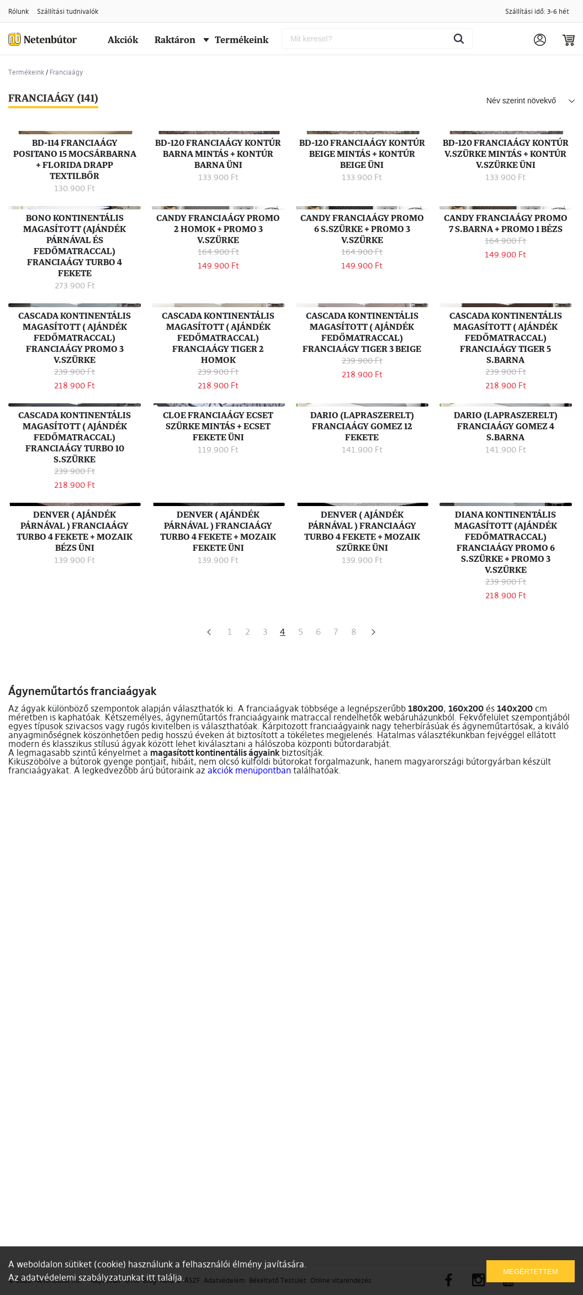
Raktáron (175, 39)
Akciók (123, 39)
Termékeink (236, 39)
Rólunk (18, 11)
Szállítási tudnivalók (67, 11)
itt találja (164, 1277)
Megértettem (530, 1271)
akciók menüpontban (249, 1238)
